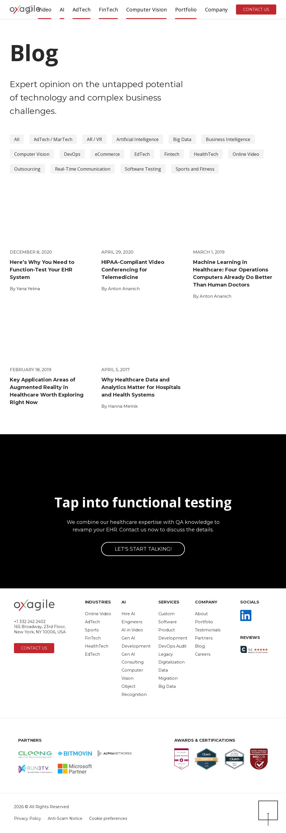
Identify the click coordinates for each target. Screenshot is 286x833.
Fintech (171, 154)
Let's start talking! (143, 549)
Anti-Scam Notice (66, 818)
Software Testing (143, 169)
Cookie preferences (108, 818)
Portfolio (204, 621)
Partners (204, 638)
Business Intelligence (228, 139)
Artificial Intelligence (137, 139)
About (201, 613)
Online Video (246, 154)
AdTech (92, 621)
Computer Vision (31, 154)
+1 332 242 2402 (30, 621)
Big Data (182, 139)
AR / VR (94, 139)
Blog (200, 646)
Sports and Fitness (195, 169)
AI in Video (132, 629)
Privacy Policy (27, 818)
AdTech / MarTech (53, 139)
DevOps (72, 154)
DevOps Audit (172, 646)
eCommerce (107, 154)
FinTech (93, 638)
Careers (202, 654)
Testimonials (207, 629)
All (16, 139)
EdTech (142, 154)
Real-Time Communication (82, 169)
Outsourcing (27, 169)
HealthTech (206, 154)
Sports (92, 629)
